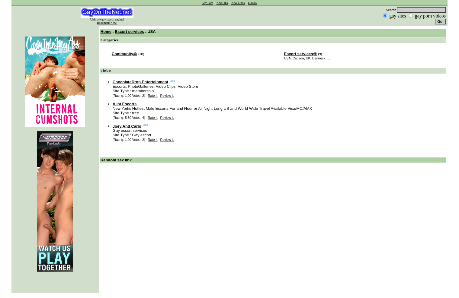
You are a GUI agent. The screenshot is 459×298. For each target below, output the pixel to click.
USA (287, 58)
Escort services (129, 31)
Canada (298, 58)
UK (308, 58)
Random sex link (116, 160)
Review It (167, 95)
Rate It (153, 95)
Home (106, 31)
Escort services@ (300, 54)
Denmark (319, 58)
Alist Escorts (124, 104)
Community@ (124, 54)
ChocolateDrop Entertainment (140, 82)
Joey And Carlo (127, 126)
